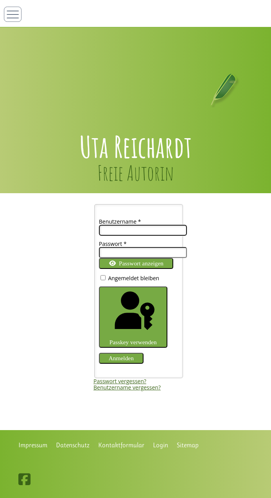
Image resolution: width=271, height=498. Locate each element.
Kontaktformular (121, 445)
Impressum (32, 445)
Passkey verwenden (133, 316)
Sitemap (188, 445)
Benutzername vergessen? (127, 387)
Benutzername (120, 221)
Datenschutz (73, 445)
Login (160, 445)
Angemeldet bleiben (133, 278)
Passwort (113, 243)
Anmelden (121, 358)
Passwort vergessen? (119, 381)
